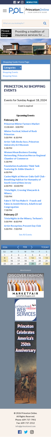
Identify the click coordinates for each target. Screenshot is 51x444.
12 (32, 258)
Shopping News (10, 76)
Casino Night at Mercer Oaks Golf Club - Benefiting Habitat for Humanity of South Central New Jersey (25, 179)
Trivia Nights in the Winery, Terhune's (23, 218)
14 (46, 258)
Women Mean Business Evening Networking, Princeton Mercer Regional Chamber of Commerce (25, 155)
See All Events (25, 234)
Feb (25, 247)
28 (46, 263)
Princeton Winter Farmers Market (22, 123)
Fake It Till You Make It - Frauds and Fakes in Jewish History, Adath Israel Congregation (23, 203)
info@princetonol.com (25, 426)
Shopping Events (10, 72)
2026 (4, 247)
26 (32, 263)
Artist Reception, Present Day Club (22, 225)
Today (45, 247)
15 (5, 260)
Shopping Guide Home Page (16, 62)
